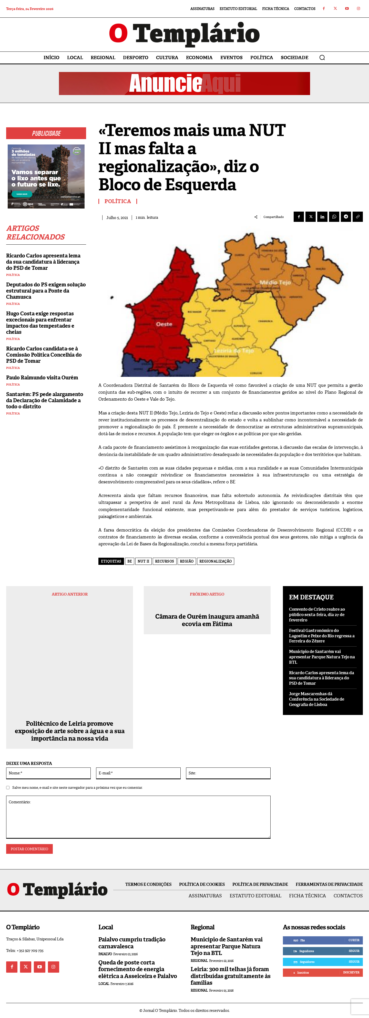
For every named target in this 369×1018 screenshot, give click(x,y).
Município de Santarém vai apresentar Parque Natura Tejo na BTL (322, 657)
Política (13, 275)
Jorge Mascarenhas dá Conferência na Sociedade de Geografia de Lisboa (316, 699)
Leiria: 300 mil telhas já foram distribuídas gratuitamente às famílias (231, 975)
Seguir (354, 951)
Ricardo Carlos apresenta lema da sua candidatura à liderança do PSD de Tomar (43, 261)
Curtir (353, 940)
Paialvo (105, 954)
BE (129, 561)
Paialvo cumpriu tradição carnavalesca (132, 943)
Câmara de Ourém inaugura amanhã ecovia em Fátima (207, 627)
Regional (199, 961)
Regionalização (215, 561)
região (187, 561)
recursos (164, 561)
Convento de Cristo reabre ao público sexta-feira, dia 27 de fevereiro (317, 615)
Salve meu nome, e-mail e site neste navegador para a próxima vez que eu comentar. (77, 787)
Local (103, 984)
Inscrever (351, 972)
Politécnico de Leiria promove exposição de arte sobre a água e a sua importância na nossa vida (70, 731)
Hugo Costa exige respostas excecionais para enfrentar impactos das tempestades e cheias (40, 322)
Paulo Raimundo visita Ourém (42, 377)
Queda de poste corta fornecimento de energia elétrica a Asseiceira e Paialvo (137, 969)
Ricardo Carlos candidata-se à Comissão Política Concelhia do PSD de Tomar (44, 354)
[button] (322, 57)
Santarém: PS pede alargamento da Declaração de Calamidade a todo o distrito (44, 400)
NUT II (143, 561)
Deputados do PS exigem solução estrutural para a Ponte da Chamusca (46, 290)
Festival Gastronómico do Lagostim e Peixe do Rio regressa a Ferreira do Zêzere (322, 636)
